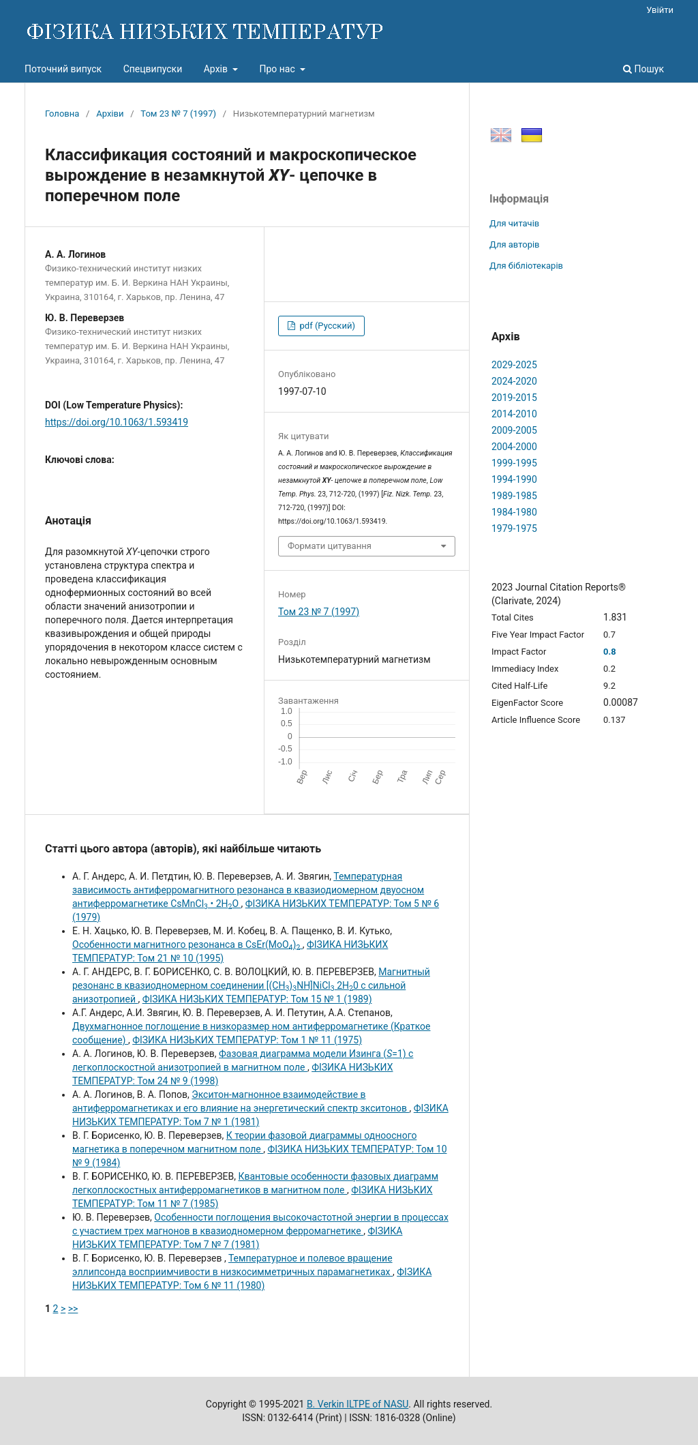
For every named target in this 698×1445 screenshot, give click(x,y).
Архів (217, 68)
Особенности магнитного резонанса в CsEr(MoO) (187, 944)
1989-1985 (514, 495)
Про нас (278, 68)
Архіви (109, 113)
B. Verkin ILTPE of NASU (357, 1404)
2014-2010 (514, 413)
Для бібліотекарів (526, 265)
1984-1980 (514, 512)
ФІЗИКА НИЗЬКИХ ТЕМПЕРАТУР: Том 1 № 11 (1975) (247, 1039)
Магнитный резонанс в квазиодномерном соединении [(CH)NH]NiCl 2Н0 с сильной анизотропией (251, 985)
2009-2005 (514, 430)
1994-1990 (514, 479)
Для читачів (514, 223)
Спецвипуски (153, 68)
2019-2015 (514, 397)
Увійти (659, 10)
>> (73, 1308)
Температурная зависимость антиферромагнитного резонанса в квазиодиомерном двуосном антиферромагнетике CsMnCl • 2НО (248, 890)
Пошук (643, 68)
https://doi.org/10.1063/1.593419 (116, 422)
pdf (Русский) (326, 326)
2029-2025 (514, 364)
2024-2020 (514, 381)
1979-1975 (514, 528)
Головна (62, 113)
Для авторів (514, 244)
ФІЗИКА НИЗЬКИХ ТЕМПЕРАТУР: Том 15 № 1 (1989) (257, 999)
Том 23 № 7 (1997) (178, 113)
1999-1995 (514, 463)
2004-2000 (514, 446)
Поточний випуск (63, 68)
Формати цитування (329, 546)
